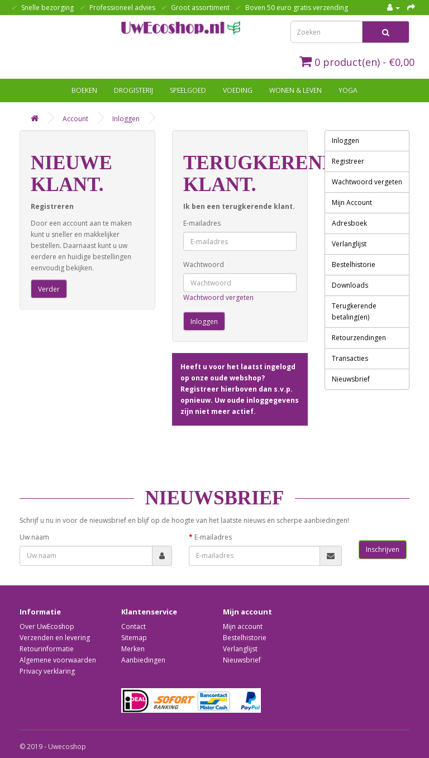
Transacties (350, 358)
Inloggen (126, 118)
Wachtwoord (203, 264)
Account (75, 118)
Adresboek (349, 223)
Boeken (84, 90)
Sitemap (134, 637)
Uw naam (34, 537)
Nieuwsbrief (351, 379)
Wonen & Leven (295, 90)
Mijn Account (352, 202)
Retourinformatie (47, 649)
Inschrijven (382, 549)
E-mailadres (202, 223)
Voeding (237, 90)
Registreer (348, 161)
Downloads (350, 285)
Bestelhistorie (353, 264)
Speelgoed (188, 90)
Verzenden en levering (55, 637)
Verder (49, 289)
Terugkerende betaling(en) (354, 311)
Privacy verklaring (47, 671)
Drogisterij (133, 90)
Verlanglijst (349, 244)
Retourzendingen (359, 337)
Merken (133, 649)
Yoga (348, 90)
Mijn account (243, 626)
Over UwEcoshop (47, 626)
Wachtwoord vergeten (218, 297)
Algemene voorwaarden (58, 660)
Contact (133, 626)
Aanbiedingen (143, 660)
